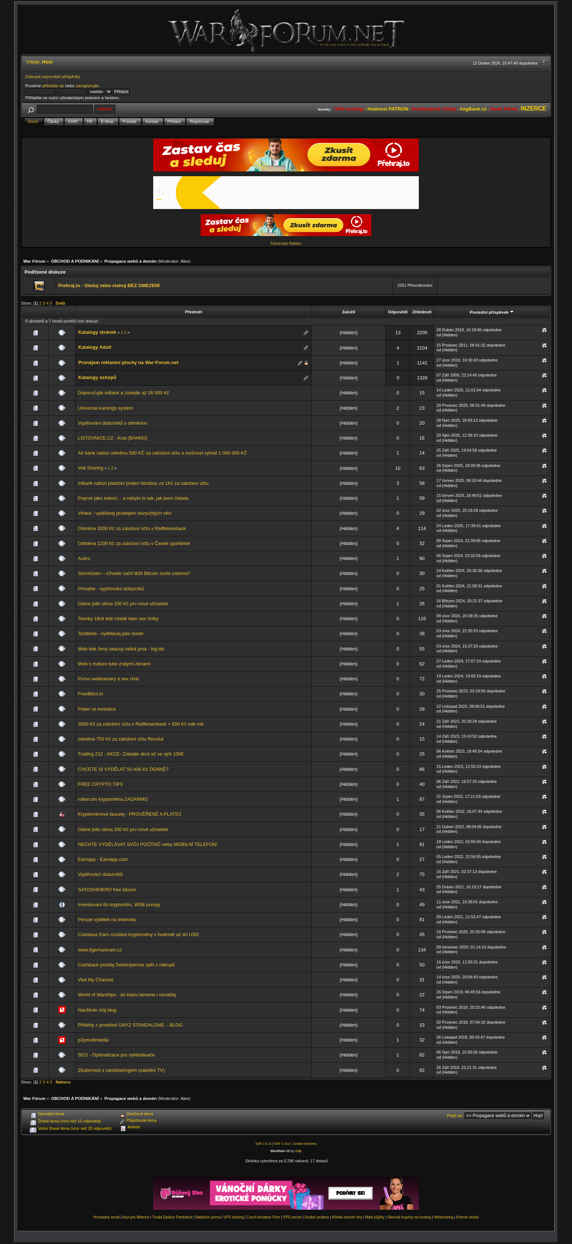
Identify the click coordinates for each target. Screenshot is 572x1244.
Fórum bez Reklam (286, 244)
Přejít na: (455, 1115)
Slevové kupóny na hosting (409, 1217)
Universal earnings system (105, 408)
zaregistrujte (87, 85)
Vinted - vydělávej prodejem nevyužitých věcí (125, 513)
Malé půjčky (374, 1217)
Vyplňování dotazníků (100, 874)
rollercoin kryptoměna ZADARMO (113, 799)
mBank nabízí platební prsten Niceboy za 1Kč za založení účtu (143, 483)
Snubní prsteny (317, 1217)
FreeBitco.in (90, 693)
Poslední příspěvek (492, 312)
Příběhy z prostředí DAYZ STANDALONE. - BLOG (130, 1025)
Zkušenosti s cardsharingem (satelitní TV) (121, 1070)
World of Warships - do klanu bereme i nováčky (127, 994)
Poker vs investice (97, 709)
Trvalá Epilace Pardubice (172, 1217)
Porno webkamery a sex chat (108, 678)
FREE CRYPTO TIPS (100, 784)
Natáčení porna (208, 1217)
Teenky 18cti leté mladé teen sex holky (118, 618)
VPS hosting (233, 1217)
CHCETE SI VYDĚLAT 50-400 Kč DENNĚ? (123, 769)
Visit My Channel (95, 979)
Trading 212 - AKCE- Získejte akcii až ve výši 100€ (130, 754)
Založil (348, 311)
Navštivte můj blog (97, 1010)
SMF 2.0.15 (263, 1144)
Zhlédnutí (422, 311)
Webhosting (443, 1217)
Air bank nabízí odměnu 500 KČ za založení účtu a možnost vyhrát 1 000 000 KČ (162, 453)
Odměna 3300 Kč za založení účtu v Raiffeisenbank (132, 528)
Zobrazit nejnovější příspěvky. (53, 76)
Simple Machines (305, 1144)
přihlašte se (53, 85)
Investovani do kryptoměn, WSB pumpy (119, 904)
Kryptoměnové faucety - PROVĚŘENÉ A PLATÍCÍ (129, 814)
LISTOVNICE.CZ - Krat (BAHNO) (113, 438)
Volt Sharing (91, 468)
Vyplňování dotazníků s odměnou (112, 423)
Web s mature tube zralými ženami (114, 664)
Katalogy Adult (95, 347)
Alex (185, 261)
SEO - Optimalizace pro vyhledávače (116, 1055)
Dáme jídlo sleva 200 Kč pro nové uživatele (123, 603)
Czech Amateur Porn (263, 1217)
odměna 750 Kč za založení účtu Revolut (121, 739)
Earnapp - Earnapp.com (103, 859)
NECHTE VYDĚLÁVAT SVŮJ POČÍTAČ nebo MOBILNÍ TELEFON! (148, 844)
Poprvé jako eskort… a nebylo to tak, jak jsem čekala (133, 498)
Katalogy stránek (97, 332)
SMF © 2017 (282, 1144)
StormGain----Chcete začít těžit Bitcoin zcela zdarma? (134, 573)
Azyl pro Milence (136, 1217)
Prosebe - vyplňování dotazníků (111, 588)
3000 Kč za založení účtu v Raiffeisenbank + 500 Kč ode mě (141, 724)
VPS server (292, 1217)
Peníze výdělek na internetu (107, 919)
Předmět (193, 311)
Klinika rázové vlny (347, 1217)
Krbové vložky (467, 1217)
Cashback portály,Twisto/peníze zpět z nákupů (126, 964)
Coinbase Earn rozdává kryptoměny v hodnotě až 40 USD (138, 934)
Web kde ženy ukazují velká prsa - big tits (121, 649)
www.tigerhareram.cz (100, 950)
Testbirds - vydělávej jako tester (111, 633)
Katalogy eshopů (97, 377)
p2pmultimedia (93, 1040)
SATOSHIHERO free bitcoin (107, 889)
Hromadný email (106, 1217)
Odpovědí (398, 311)
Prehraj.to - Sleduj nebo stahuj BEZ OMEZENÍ (108, 285)
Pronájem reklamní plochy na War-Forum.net (128, 362)
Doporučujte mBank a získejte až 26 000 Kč (123, 392)
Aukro (84, 558)
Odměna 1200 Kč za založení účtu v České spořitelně (134, 543)
